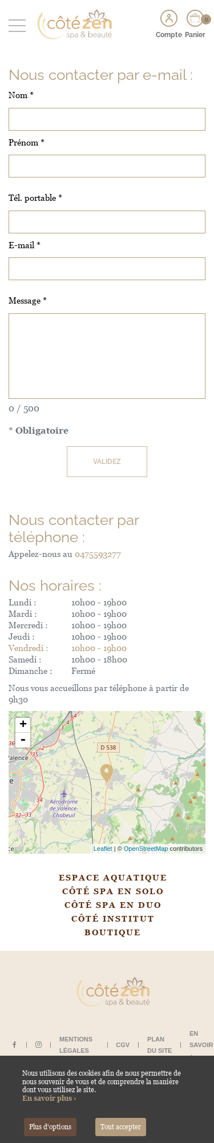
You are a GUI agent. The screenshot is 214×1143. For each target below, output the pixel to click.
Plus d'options (50, 1127)
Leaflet (103, 848)
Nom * (21, 95)
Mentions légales (75, 1045)
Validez (107, 462)
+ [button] (23, 725)
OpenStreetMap (146, 848)
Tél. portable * (35, 198)
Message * (28, 300)
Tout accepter (120, 1127)
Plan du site (159, 1045)
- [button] (23, 740)
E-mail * (25, 245)
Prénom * (27, 142)
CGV (123, 1044)
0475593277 (98, 554)
